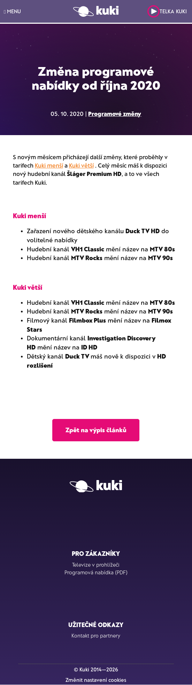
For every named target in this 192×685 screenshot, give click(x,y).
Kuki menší (49, 165)
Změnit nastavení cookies (96, 680)
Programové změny (114, 113)
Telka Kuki (167, 11)
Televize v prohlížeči (96, 564)
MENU (12, 11)
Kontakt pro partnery (95, 635)
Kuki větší (81, 165)
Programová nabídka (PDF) (96, 572)
